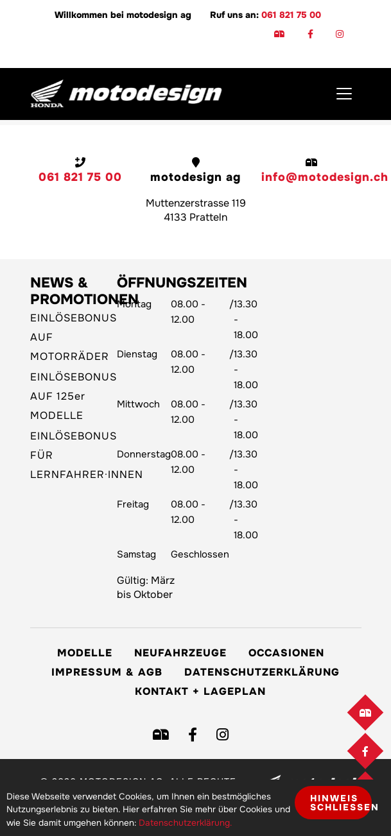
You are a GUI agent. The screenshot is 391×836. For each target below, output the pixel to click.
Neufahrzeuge (180, 653)
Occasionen (286, 653)
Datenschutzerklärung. (185, 822)
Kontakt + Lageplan (200, 691)
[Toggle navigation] (344, 93)
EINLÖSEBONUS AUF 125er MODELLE (73, 396)
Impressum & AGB (106, 672)
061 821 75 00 (291, 15)
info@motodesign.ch (324, 177)
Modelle (84, 653)
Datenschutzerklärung (262, 672)
